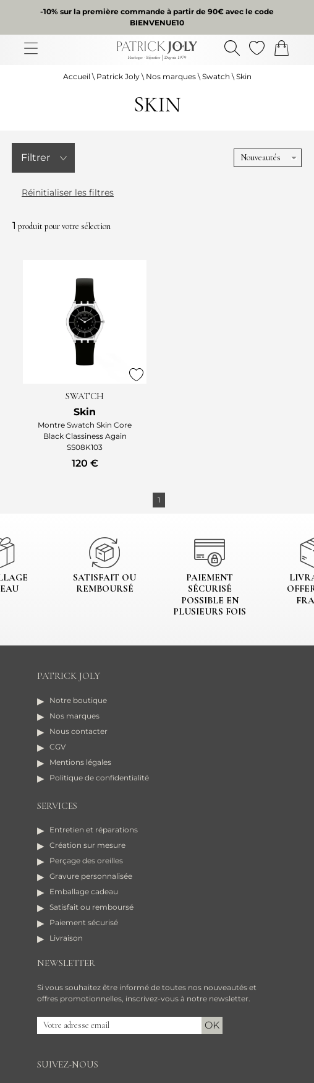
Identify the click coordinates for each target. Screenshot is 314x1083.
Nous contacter (78, 731)
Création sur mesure (87, 845)
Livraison (66, 938)
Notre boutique (78, 700)
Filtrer (35, 157)
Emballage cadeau (83, 891)
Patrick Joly (118, 76)
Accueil (76, 76)
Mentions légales (80, 762)
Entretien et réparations (93, 829)
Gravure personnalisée (90, 876)
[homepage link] (157, 51)
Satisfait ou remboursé (91, 907)
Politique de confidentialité (99, 777)
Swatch (216, 76)
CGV (57, 746)
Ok (212, 1025)
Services (57, 805)
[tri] (268, 158)
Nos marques (171, 76)
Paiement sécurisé (83, 922)
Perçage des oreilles (86, 860)
